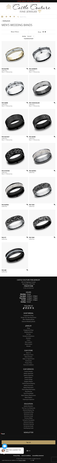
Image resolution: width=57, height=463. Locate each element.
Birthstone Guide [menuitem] (28, 414)
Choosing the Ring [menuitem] (28, 412)
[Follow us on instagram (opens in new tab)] (28, 308)
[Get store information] (28, 288)
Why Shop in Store (28, 355)
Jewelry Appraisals (28, 373)
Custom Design (29, 379)
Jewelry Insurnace (28, 385)
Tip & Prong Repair (28, 393)
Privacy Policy (28, 363)
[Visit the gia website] (28, 451)
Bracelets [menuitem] (28, 338)
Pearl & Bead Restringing (28, 389)
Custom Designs (28, 371)
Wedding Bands (6, 21)
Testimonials (28, 361)
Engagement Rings (28, 315)
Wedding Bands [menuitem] (28, 332)
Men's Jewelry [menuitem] (28, 342)
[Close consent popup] (31, 460)
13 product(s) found (28, 38)
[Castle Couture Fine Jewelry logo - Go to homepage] (28, 8)
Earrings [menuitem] (28, 334)
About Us (28, 353)
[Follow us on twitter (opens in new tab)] (33, 308)
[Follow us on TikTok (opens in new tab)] (24, 308)
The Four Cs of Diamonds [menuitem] (28, 408)
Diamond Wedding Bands (28, 321)
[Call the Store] (28, 286)
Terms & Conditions (28, 365)
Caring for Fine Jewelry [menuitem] (28, 420)
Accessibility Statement (38, 455)
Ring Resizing (28, 391)
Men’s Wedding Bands (28, 319)
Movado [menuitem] (28, 346)
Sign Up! (28, 442)
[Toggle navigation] (2, 17)
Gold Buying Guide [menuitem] (28, 428)
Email (3, 433)
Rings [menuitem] (28, 328)
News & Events (28, 357)
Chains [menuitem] (28, 340)
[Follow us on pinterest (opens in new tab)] (30, 308)
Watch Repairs (28, 397)
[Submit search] (17, 16)
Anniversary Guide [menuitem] (28, 426)
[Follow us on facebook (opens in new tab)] (26, 308)
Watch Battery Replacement (28, 395)
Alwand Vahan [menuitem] (28, 344)
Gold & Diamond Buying (28, 383)
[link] (28, 1)
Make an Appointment (28, 359)
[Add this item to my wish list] (27, 68)
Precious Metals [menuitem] (28, 418)
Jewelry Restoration (28, 387)
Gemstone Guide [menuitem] (28, 416)
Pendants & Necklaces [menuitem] (28, 336)
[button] (6, 17)
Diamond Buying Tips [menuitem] (28, 410)
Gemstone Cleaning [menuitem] (28, 424)
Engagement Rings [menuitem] (28, 330)
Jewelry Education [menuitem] (28, 406)
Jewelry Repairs (28, 377)
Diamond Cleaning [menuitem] (28, 422)
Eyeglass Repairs (28, 381)
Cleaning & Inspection (28, 399)
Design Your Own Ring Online (28, 317)
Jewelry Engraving (28, 375)
